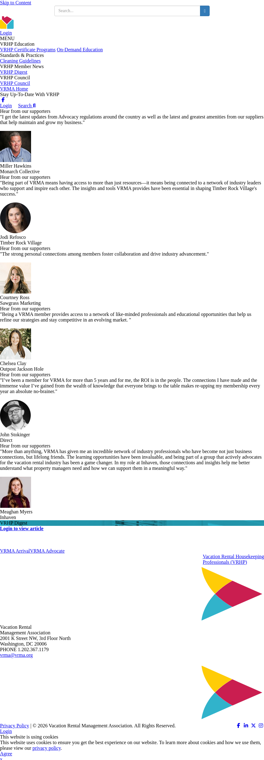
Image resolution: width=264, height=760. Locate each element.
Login (6, 32)
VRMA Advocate (47, 551)
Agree (6, 753)
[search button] (205, 11)
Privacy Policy (14, 725)
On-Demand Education (80, 49)
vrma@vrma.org (16, 655)
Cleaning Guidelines (20, 60)
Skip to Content (15, 2)
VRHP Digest (13, 72)
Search (26, 105)
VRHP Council (15, 83)
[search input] (127, 11)
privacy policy (46, 748)
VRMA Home (14, 88)
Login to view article (21, 528)
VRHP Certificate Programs (28, 49)
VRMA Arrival (15, 551)
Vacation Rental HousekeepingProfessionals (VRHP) (233, 559)
